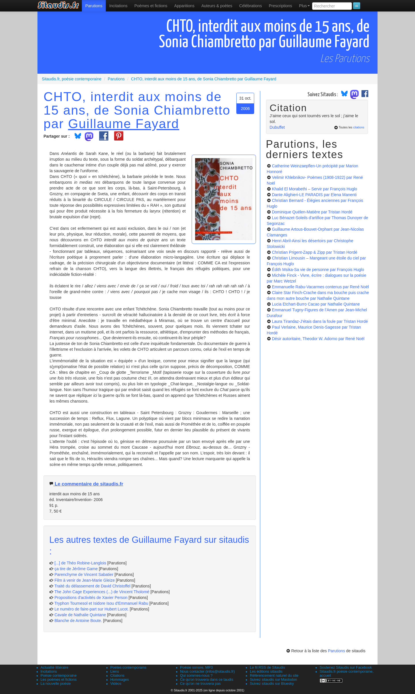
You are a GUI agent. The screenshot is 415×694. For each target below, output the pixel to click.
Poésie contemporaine (59, 676)
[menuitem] (94, 6)
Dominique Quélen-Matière (312, 212)
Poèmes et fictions (150, 5)
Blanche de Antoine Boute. (78, 620)
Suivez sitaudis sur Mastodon (273, 680)
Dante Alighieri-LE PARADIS (314, 194)
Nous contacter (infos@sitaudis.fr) (207, 672)
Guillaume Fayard (123, 123)
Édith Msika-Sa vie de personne (318, 269)
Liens (114, 672)
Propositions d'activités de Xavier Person (90, 597)
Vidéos (115, 684)
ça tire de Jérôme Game (76, 568)
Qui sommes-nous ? (196, 676)
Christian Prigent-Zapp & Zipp (314, 252)
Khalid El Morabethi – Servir (314, 189)
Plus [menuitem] (304, 5)
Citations (117, 676)
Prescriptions (280, 5)
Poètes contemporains (128, 667)
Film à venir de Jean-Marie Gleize (84, 580)
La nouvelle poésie (56, 684)
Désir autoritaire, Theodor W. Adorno (318, 338)
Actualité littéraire (55, 667)
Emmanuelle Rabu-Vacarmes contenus (320, 287)
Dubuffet (277, 127)
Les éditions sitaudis (266, 672)
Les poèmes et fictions (59, 680)
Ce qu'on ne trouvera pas (200, 684)
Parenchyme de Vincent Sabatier (83, 574)
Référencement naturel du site (274, 676)
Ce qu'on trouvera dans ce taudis (206, 680)
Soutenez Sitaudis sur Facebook (346, 667)
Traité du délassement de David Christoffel (92, 586)
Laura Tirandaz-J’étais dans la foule (320, 321)
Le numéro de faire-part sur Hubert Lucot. (91, 609)
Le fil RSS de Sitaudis (267, 667)
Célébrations (250, 5)
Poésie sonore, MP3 (196, 667)
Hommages (119, 680)
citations (358, 127)
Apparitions (184, 5)
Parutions (93, 5)
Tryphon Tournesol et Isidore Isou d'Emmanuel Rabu (101, 603)
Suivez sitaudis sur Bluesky (272, 684)
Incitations (49, 672)
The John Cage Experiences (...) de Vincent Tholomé (101, 591)
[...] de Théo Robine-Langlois (80, 563)
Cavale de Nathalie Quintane (80, 615)
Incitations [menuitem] (118, 5)
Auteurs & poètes (216, 5)
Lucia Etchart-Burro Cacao (316, 304)
